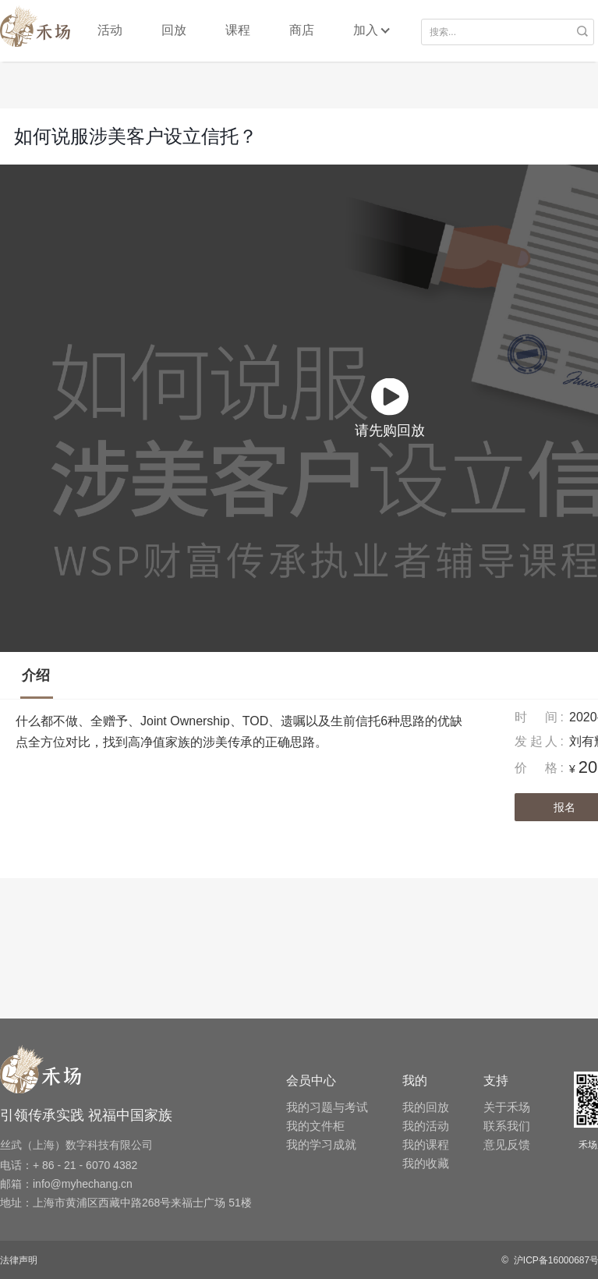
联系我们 (506, 1125)
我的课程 (425, 1144)
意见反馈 (506, 1144)
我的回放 (425, 1107)
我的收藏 (425, 1163)
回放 (173, 30)
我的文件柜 (315, 1125)
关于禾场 (506, 1107)
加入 (365, 30)
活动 (109, 30)
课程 (237, 30)
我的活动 (425, 1125)
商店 (301, 30)
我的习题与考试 (327, 1107)
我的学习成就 (321, 1144)
